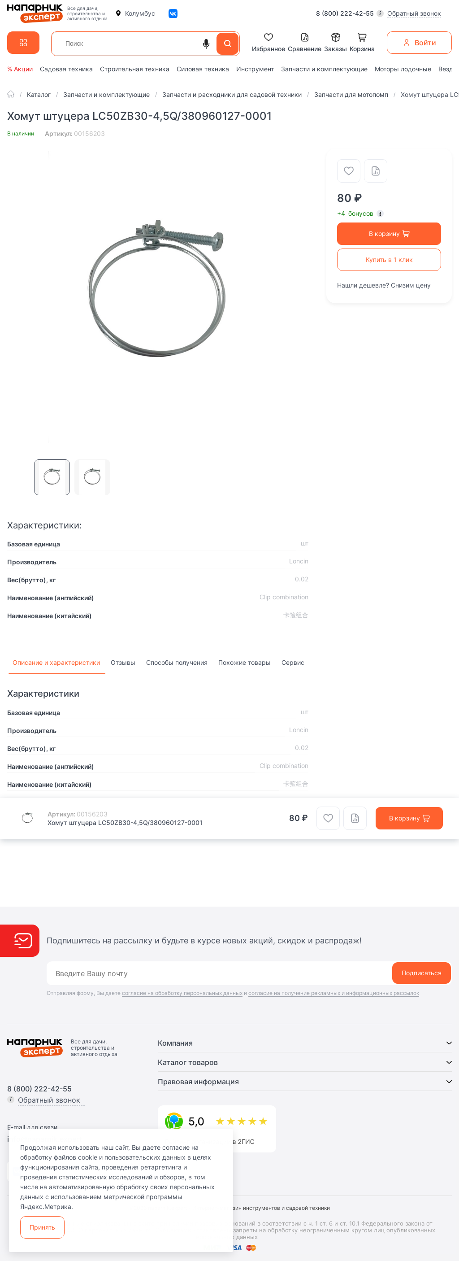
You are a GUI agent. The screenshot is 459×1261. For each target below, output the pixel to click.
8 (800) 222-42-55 (345, 13)
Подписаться (422, 973)
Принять (42, 1227)
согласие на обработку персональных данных (182, 993)
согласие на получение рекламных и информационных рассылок (333, 993)
